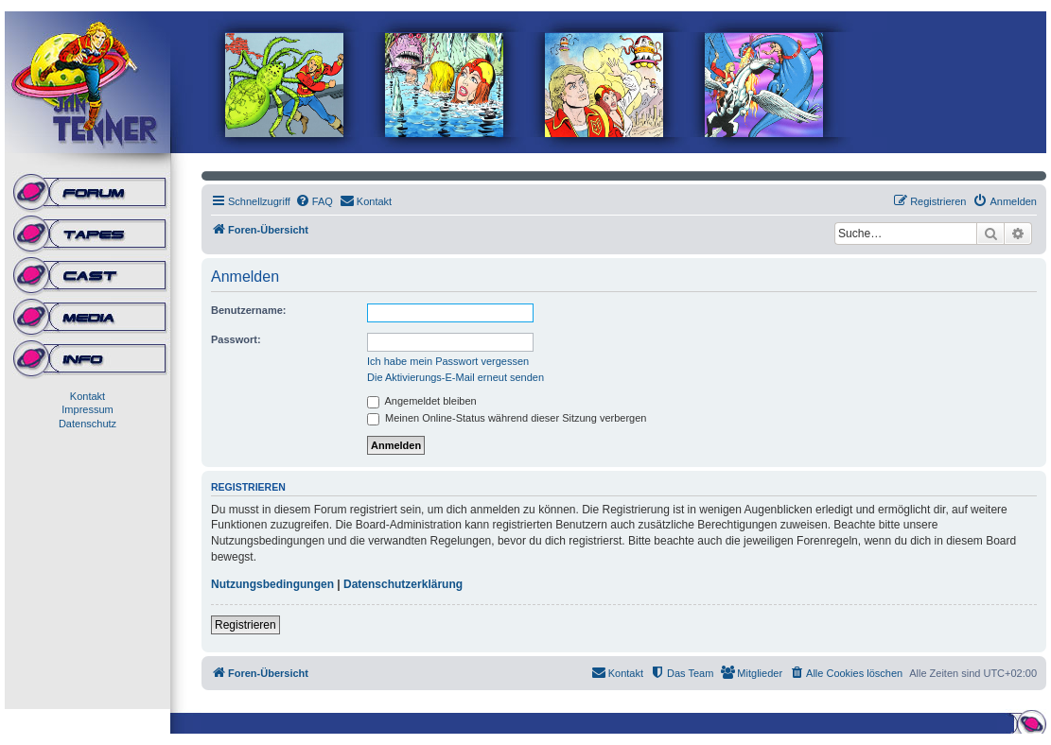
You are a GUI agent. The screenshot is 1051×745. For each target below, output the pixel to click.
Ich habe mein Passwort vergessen (448, 361)
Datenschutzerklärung (403, 584)
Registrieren (245, 625)
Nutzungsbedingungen (272, 584)
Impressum (87, 409)
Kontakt (87, 396)
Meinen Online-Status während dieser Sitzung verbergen (506, 418)
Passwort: (236, 339)
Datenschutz (87, 423)
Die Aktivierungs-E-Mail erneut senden (455, 377)
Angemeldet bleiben (422, 401)
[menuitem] (314, 201)
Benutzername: (248, 310)
